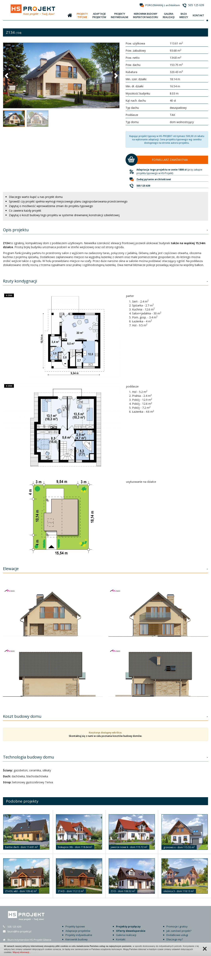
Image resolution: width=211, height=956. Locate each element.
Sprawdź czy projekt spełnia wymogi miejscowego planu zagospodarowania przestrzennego (68, 201)
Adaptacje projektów (77, 931)
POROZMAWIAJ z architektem (162, 5)
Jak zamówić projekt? (178, 931)
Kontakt (120, 939)
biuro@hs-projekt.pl (19, 931)
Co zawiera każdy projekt (25, 210)
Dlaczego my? (174, 939)
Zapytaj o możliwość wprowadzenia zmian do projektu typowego (51, 206)
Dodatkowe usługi (177, 935)
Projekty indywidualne (78, 935)
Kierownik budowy (76, 939)
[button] (7, 75)
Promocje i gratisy (177, 926)
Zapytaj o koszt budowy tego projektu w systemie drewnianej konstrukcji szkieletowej (64, 215)
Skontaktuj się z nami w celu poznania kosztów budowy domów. (105, 736)
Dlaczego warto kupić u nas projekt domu (36, 197)
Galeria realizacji (126, 935)
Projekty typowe (75, 926)
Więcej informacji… (21, 952)
